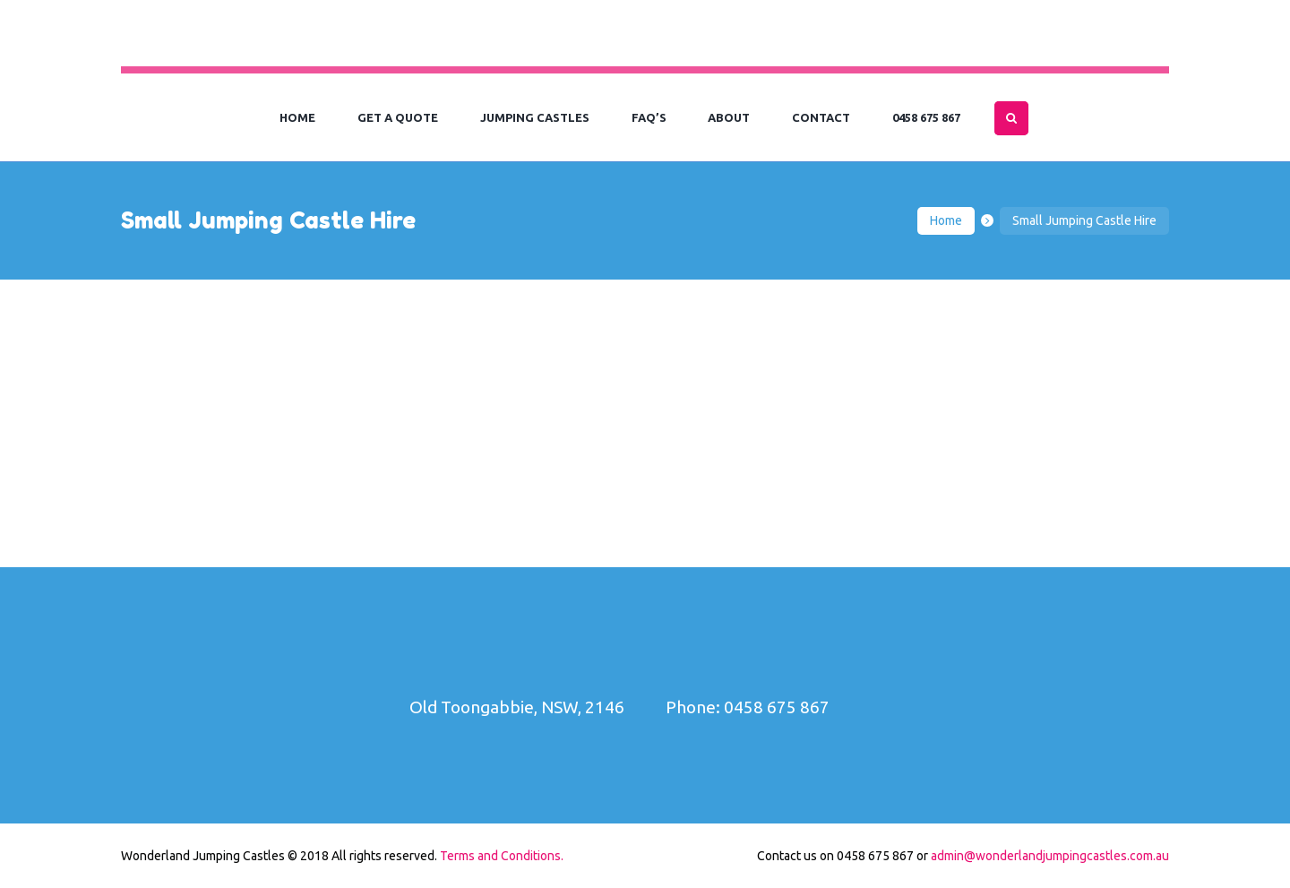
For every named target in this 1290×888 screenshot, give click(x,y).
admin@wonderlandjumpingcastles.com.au (1050, 856)
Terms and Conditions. (501, 856)
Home (946, 220)
